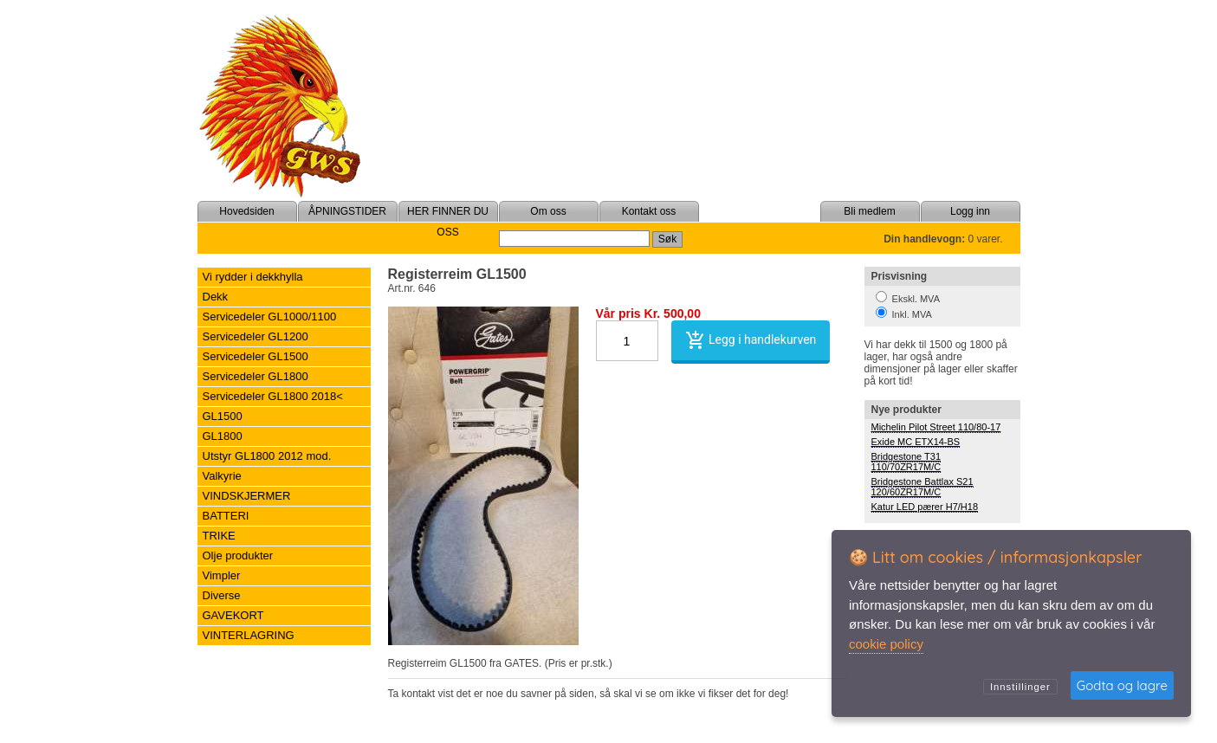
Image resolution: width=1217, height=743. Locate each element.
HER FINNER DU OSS (448, 221)
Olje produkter (238, 555)
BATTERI (226, 515)
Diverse (222, 595)
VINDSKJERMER (247, 495)
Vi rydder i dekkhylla (253, 276)
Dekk (216, 296)
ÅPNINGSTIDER (347, 211)
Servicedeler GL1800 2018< (273, 396)
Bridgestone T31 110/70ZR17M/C (906, 461)
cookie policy (886, 643)
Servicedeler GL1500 (255, 356)
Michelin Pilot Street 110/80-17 (936, 427)
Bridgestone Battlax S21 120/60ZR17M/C (922, 486)
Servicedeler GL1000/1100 (270, 316)
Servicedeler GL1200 (255, 336)
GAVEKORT (233, 615)
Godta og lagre (1122, 685)
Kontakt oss (649, 211)
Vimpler (222, 575)
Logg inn (970, 211)
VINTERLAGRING (249, 635)
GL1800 (223, 436)
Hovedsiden (246, 211)
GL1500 (223, 416)
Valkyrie (222, 475)
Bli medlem (869, 211)
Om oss (548, 211)
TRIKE (219, 535)
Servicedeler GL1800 (255, 376)
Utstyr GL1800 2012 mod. (267, 455)
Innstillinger (1020, 687)
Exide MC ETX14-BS (916, 441)
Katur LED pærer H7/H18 (925, 506)
